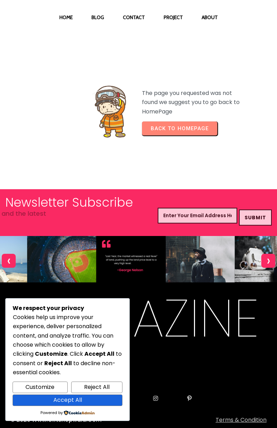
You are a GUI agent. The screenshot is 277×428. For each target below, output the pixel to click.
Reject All (97, 387)
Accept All (67, 400)
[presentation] (9, 261)
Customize (39, 387)
